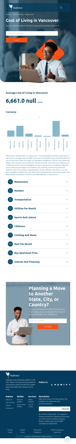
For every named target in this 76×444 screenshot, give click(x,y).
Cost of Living (18, 14)
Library (8, 405)
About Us (9, 400)
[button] (62, 7)
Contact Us (9, 408)
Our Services (10, 402)
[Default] (50, 408)
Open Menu (67, 7)
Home (8, 14)
